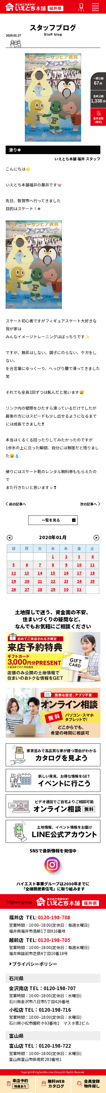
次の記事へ (88, 503)
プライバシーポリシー (34, 964)
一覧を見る (51, 520)
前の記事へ (17, 503)
